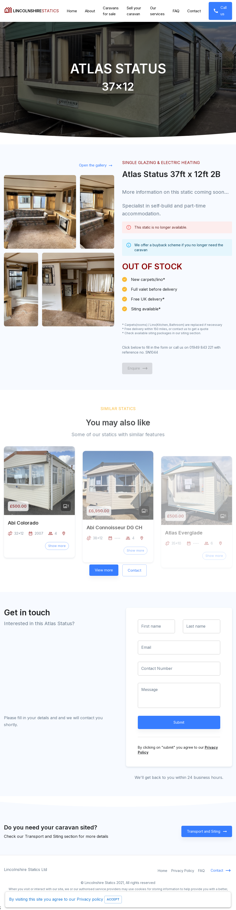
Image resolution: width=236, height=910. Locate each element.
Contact (194, 11)
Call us (220, 11)
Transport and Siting (206, 831)
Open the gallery (95, 165)
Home (72, 11)
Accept (113, 899)
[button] (57, 560)
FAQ (176, 11)
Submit (179, 722)
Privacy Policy (182, 871)
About (90, 11)
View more (103, 570)
